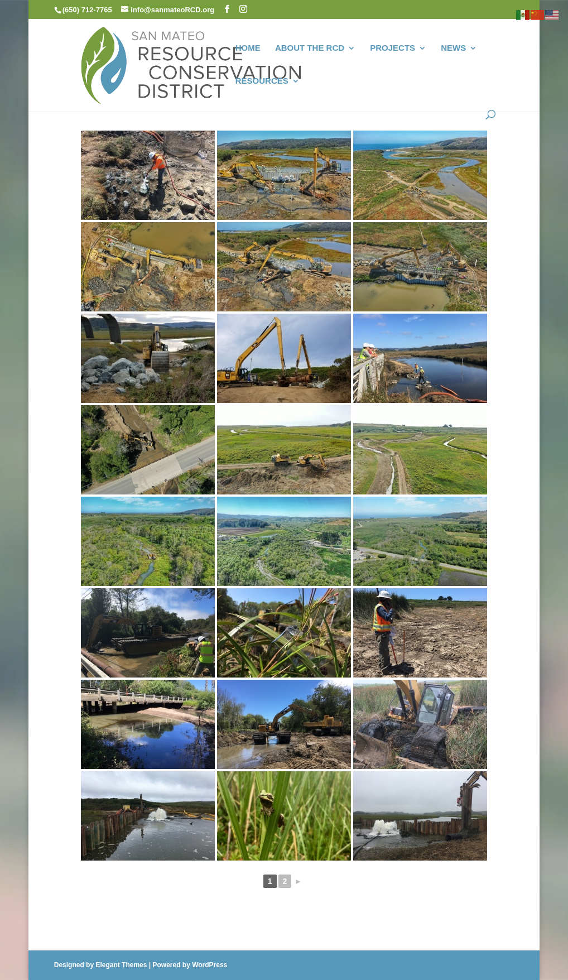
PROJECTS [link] (392, 48)
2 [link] (285, 881)
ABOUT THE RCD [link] (309, 48)
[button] (227, 9)
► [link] (298, 881)
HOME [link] (248, 48)
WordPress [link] (209, 965)
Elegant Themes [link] (121, 965)
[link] (191, 64)
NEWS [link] (453, 48)
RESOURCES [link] (261, 81)
